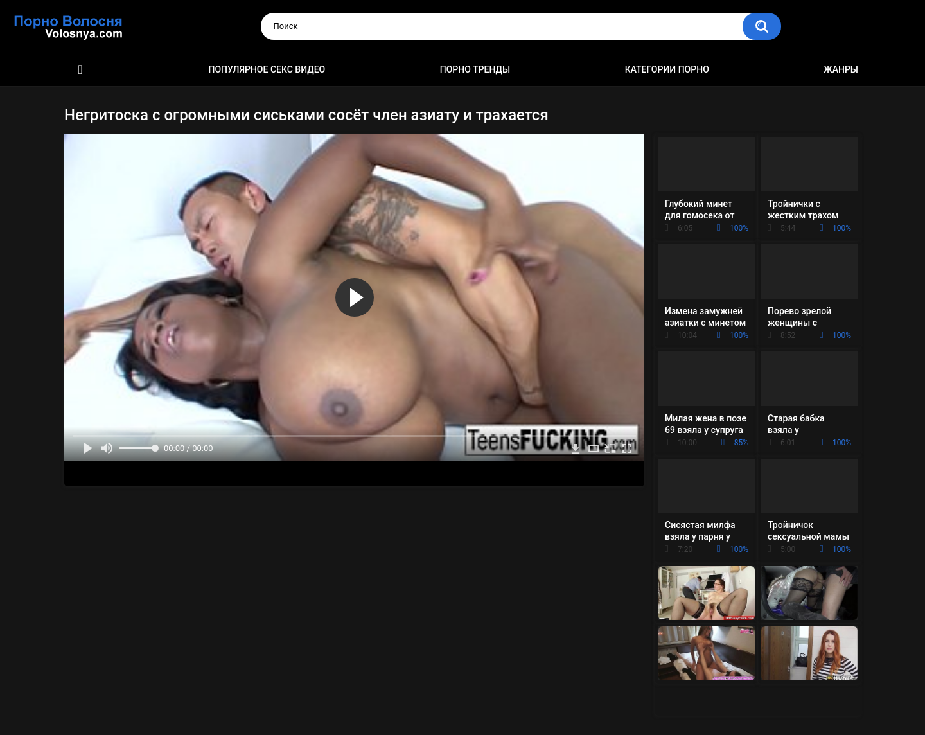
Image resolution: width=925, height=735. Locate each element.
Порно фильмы (80, 69)
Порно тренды (475, 69)
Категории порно (667, 69)
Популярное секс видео (267, 69)
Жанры (841, 69)
